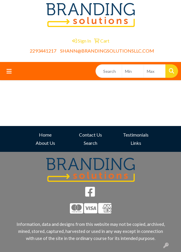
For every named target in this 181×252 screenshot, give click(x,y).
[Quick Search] (109, 71)
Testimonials (136, 134)
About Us (45, 143)
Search (90, 143)
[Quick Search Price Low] (133, 71)
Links (136, 143)
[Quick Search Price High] (155, 71)
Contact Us (90, 134)
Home (45, 134)
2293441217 (43, 50)
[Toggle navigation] (9, 71)
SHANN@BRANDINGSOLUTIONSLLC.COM (107, 50)
